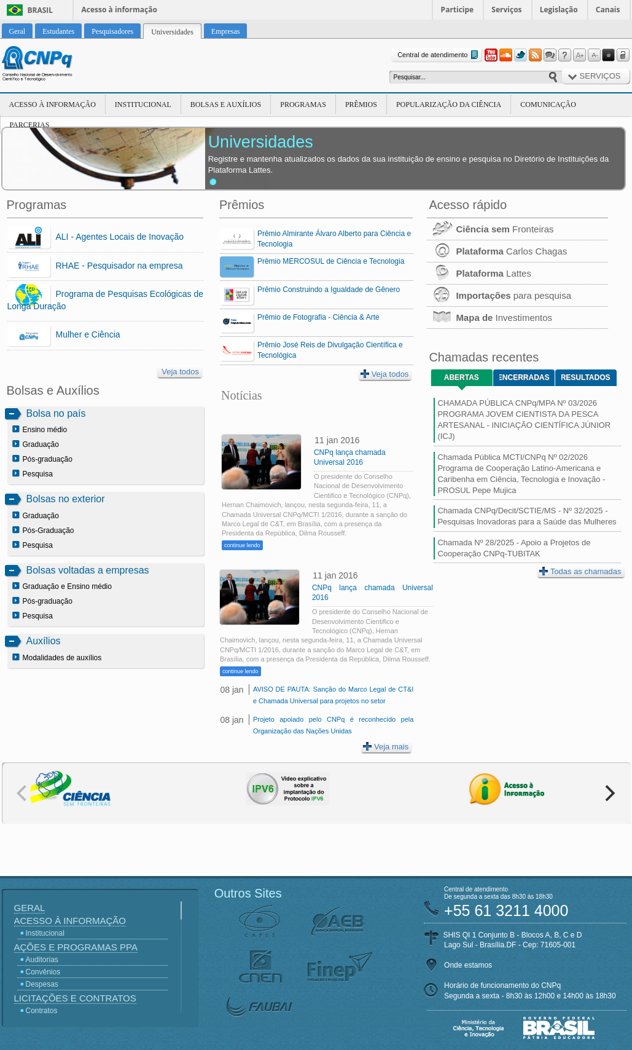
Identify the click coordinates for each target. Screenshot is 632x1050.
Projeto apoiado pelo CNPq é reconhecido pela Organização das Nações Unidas (333, 725)
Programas (303, 104)
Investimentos (489, 317)
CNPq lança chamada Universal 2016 (350, 457)
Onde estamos (468, 965)
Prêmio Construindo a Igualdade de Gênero (328, 289)
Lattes (479, 273)
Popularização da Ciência (448, 104)
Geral (29, 907)
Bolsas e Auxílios (225, 104)
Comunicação (548, 104)
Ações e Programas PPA (76, 947)
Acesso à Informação (52, 104)
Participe (457, 9)
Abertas (461, 377)
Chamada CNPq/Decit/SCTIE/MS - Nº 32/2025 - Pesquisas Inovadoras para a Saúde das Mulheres (526, 516)
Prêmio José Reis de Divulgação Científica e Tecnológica (330, 350)
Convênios (43, 972)
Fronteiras (490, 229)
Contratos (42, 1010)
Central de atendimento (438, 55)
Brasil (40, 10)
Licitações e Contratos (75, 998)
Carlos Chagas (497, 251)
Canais (608, 9)
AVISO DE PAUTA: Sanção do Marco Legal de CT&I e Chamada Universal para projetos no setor (333, 695)
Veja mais (385, 746)
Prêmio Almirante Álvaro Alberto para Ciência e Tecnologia (334, 238)
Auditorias (42, 959)
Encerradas (524, 377)
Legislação (559, 9)
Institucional (143, 104)
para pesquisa (499, 295)
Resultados (585, 377)
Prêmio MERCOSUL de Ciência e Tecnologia (330, 261)
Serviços (506, 9)
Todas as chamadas (580, 571)
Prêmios (361, 104)
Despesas (42, 984)
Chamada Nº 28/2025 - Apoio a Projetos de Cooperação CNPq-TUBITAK (513, 548)
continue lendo (242, 545)
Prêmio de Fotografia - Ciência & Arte (318, 317)
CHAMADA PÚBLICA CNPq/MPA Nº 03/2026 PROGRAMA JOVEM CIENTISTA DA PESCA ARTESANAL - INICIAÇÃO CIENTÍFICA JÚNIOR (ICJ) (524, 419)
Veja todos (180, 371)
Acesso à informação (119, 9)
